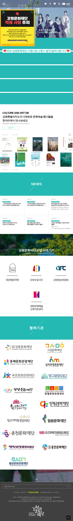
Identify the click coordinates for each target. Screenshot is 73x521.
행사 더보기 (70, 134)
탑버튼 (68, 518)
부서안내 (16, 492)
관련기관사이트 (9, 486)
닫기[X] (32, 44)
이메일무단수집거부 (46, 492)
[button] (71, 19)
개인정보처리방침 (33, 492)
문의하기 (23, 492)
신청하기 (11, 128)
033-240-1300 (32, 499)
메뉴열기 (3, 4)
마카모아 (56, 492)
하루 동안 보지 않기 (6, 44)
